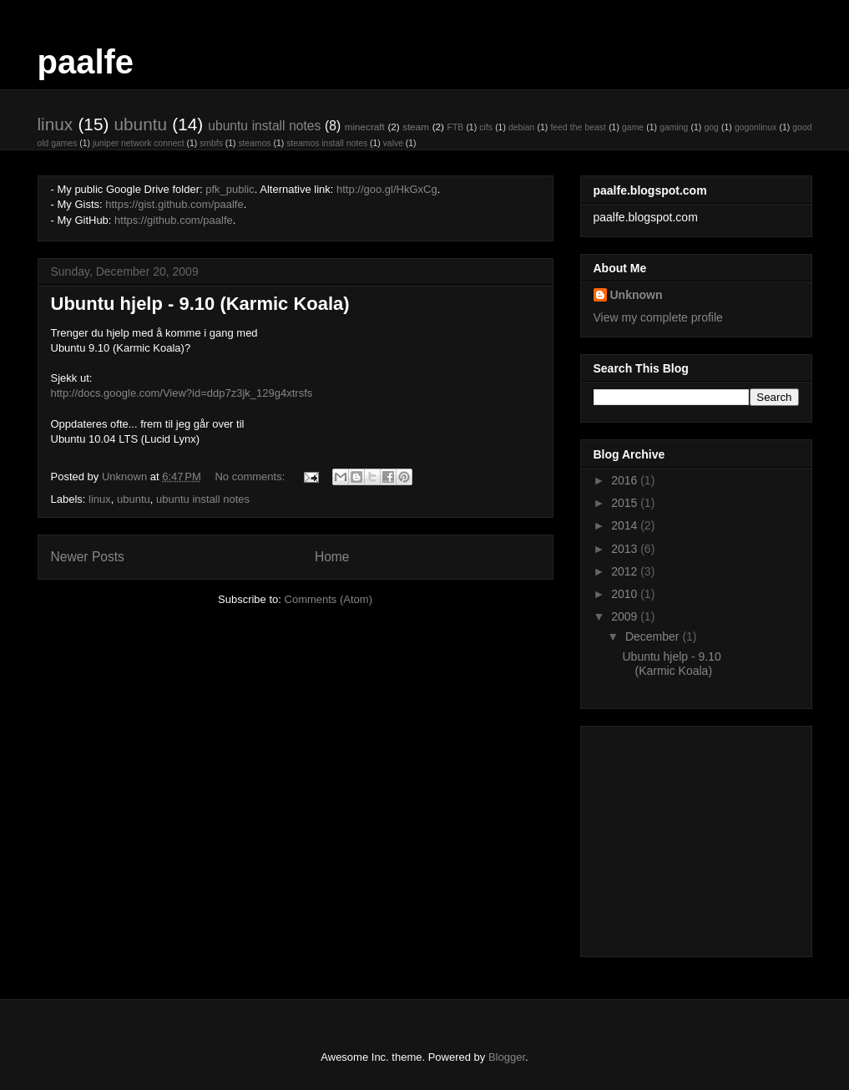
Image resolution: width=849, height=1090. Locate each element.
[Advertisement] (698, 837)
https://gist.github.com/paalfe (174, 204)
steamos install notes (326, 143)
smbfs (211, 143)
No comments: (251, 476)
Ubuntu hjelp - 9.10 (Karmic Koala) (200, 303)
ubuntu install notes (264, 126)
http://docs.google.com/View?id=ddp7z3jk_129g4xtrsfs (182, 393)
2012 (625, 571)
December (653, 636)
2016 (625, 480)
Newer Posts (87, 557)
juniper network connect (138, 143)
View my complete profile (658, 317)
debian (521, 127)
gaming (673, 127)
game (633, 127)
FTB (455, 127)
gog (711, 127)
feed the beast (578, 127)
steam (415, 126)
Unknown (636, 295)
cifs (486, 127)
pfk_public (230, 189)
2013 (625, 548)
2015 (625, 503)
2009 (625, 616)
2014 (625, 525)
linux (55, 124)
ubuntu (140, 124)
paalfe (86, 61)
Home (332, 557)
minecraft (365, 126)
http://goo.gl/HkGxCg (386, 189)
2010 (625, 594)
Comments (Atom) (328, 599)
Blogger (506, 1057)
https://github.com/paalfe (173, 220)
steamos (254, 143)
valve (393, 143)
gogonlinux (755, 127)
